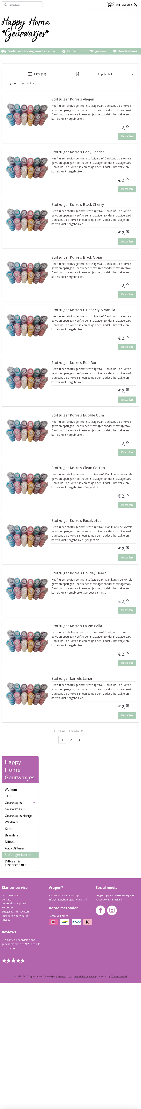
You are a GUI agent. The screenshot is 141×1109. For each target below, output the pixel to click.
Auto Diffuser (15, 149)
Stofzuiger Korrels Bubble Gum (113, 542)
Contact (6, 1025)
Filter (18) (67, 74)
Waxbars (11, 123)
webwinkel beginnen (85, 1101)
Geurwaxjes (20, 103)
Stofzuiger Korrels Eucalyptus (107, 691)
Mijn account (127, 4)
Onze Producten (11, 1021)
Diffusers (11, 143)
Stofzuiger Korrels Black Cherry (112, 246)
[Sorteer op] (114, 74)
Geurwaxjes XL (15, 110)
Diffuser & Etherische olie (15, 164)
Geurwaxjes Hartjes (19, 116)
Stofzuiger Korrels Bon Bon (111, 468)
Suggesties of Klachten (15, 1037)
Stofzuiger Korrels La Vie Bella (112, 839)
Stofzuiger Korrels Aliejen (113, 99)
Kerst (9, 130)
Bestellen (127, 153)
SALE (8, 97)
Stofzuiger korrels (18, 156)
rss (70, 1101)
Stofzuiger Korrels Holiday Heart (114, 765)
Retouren (7, 1033)
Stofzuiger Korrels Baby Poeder (112, 171)
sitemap (62, 1101)
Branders (12, 136)
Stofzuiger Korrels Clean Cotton (112, 617)
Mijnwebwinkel (119, 1101)
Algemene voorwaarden (16, 1041)
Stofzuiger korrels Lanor (112, 911)
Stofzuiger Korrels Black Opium (112, 320)
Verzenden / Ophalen (14, 1029)
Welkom (11, 90)
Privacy (6, 1045)
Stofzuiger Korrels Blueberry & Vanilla (108, 394)
